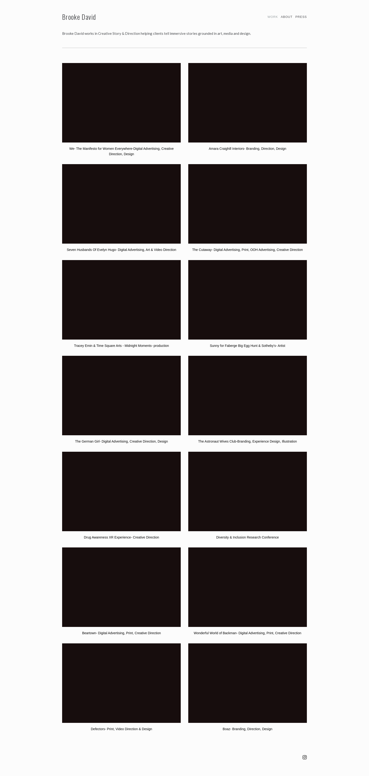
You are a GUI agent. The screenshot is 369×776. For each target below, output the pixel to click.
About (287, 17)
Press (301, 17)
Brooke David (79, 17)
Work (273, 17)
